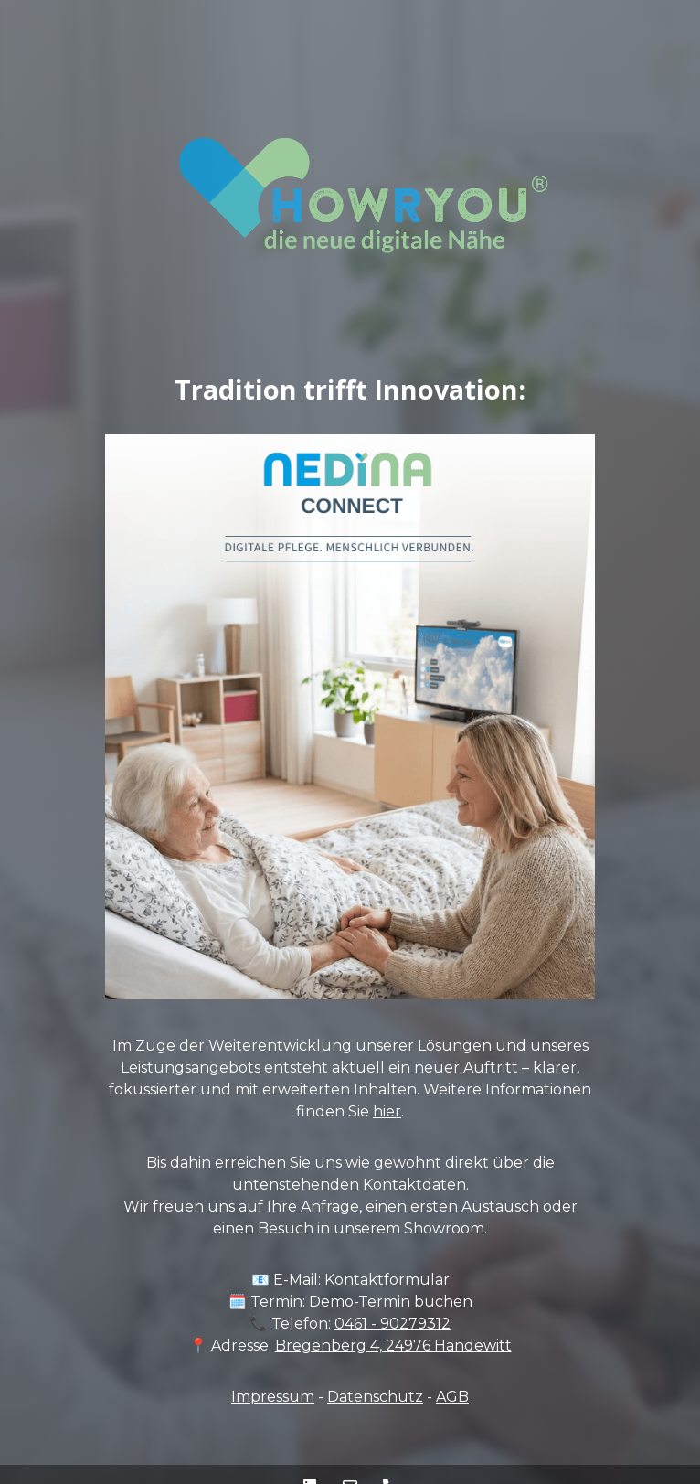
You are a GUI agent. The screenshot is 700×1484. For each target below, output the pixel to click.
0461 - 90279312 (392, 1323)
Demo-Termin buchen (390, 1301)
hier (387, 1111)
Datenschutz (375, 1396)
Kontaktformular (387, 1279)
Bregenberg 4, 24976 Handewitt (393, 1345)
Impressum (272, 1396)
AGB (452, 1396)
